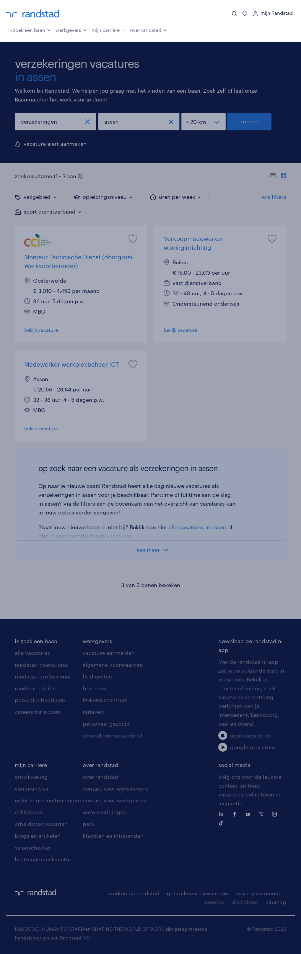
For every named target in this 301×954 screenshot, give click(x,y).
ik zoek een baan (29, 29)
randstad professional (43, 676)
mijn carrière (109, 29)
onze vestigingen (104, 812)
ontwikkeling (31, 776)
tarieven (93, 712)
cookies (214, 902)
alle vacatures (32, 653)
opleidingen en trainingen (48, 800)
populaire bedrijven (40, 700)
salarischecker (33, 847)
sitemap (276, 902)
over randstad (148, 29)
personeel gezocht (106, 723)
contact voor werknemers (115, 788)
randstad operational (42, 664)
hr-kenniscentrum (105, 700)
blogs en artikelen (38, 835)
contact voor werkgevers (114, 800)
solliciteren (29, 812)
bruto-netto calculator (43, 859)
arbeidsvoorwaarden (41, 824)
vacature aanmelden (109, 653)
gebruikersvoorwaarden (197, 893)
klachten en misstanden (113, 835)
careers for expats (38, 712)
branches (94, 688)
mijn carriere (31, 765)
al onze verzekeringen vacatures (90, 536)
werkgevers (71, 29)
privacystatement (257, 893)
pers (88, 824)
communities (31, 788)
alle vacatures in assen (197, 527)
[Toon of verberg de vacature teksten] (278, 176)
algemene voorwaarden (113, 664)
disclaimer (245, 902)
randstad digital (35, 688)
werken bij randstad (134, 893)
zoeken (249, 121)
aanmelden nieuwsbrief (112, 735)
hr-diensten (97, 676)
